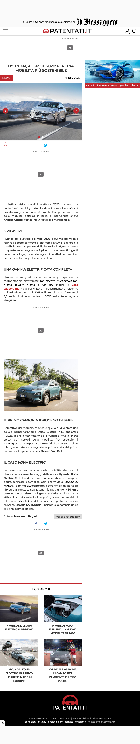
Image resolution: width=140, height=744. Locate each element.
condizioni (30, 721)
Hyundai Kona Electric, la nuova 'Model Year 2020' (62, 629)
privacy (42, 721)
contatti (69, 721)
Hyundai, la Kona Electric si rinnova (19, 627)
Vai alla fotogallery (68, 516)
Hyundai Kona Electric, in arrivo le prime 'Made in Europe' (19, 675)
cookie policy (55, 721)
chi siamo (80, 721)
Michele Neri (105, 718)
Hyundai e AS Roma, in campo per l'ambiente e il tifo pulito (62, 675)
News (6, 77)
